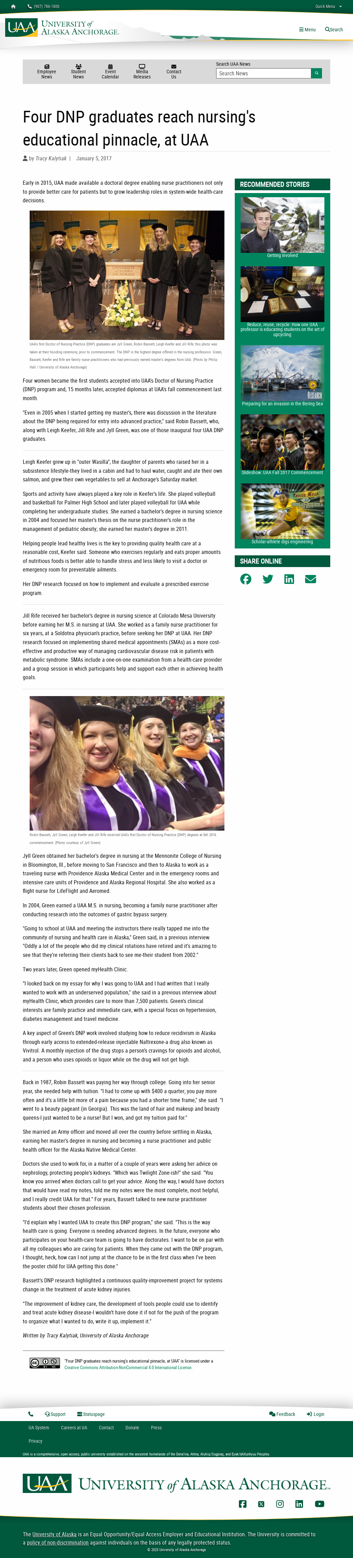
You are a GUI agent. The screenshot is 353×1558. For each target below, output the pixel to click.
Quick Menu (325, 6)
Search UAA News (269, 69)
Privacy (35, 1441)
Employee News (47, 72)
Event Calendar (110, 72)
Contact (106, 1427)
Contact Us (174, 72)
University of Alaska (54, 1534)
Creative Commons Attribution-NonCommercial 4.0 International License (127, 1367)
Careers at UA (74, 1427)
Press (156, 1427)
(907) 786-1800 (43, 6)
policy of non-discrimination (58, 1542)
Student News (79, 72)
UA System (39, 1427)
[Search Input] (263, 73)
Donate (132, 1427)
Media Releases (142, 72)
